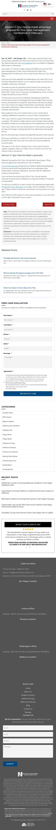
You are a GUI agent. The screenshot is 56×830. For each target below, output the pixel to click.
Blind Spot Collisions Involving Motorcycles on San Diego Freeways (27, 499)
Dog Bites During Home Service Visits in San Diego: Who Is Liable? (27, 513)
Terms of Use (30, 820)
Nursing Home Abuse (10, 456)
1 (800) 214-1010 (39, 1)
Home (3, 43)
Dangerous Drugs (9, 443)
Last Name (8, 325)
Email (6, 344)
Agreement (9, 371)
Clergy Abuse (7, 434)
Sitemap (28, 712)
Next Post (49, 204)
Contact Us (28, 709)
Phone (7, 334)
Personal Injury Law (9, 461)
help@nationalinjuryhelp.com (21, 572)
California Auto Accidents (11, 426)
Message (8, 353)
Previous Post (8, 204)
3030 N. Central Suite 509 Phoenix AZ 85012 (28, 614)
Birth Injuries (7, 417)
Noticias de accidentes (10, 452)
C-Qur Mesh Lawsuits (9, 166)
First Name (8, 315)
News (8, 43)
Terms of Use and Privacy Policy (16, 383)
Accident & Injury (28, 695)
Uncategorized (8, 469)
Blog (28, 705)
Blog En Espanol (8, 421)
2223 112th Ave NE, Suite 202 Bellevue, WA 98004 (30, 652)
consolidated (27, 63)
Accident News (8, 413)
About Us (28, 692)
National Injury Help (20, 820)
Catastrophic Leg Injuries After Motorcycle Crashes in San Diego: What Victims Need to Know (26, 506)
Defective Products (9, 447)
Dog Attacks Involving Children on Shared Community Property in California (27, 492)
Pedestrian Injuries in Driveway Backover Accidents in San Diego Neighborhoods (26, 484)
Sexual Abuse (7, 465)
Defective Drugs (28, 699)
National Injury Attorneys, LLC (15, 187)
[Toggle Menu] (52, 19)
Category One (7, 430)
